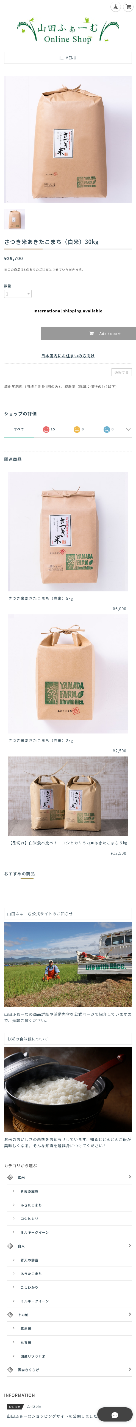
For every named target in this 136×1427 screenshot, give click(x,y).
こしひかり (29, 1287)
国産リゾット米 (33, 1356)
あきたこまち (31, 1204)
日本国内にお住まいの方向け (68, 355)
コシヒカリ (29, 1218)
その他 (23, 1314)
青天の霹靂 (29, 1191)
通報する (122, 372)
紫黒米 (26, 1328)
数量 (7, 285)
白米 (21, 1246)
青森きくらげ (28, 1369)
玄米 (21, 1177)
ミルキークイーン (35, 1232)
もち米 (26, 1342)
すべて (19, 429)
